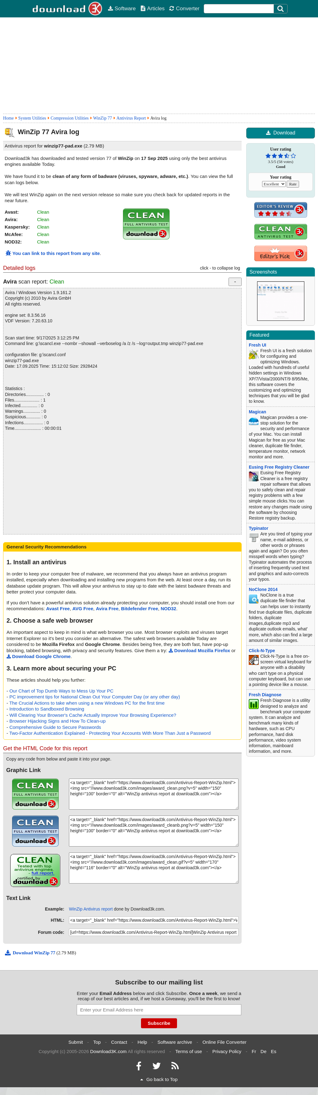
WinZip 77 (102, 118)
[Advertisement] (159, 65)
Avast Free (58, 608)
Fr (254, 1051)
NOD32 (168, 608)
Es (273, 1051)
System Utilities (32, 118)
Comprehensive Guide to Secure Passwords (55, 727)
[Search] (281, 8)
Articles (152, 8)
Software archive (174, 1042)
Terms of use (188, 1051)
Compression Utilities (70, 118)
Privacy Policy (226, 1051)
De (263, 1051)
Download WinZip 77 (31, 952)
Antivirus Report (131, 118)
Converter (184, 8)
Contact (119, 1042)
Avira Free (107, 608)
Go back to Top (159, 1079)
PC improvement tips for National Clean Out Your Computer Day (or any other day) (94, 696)
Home (8, 118)
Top (97, 1042)
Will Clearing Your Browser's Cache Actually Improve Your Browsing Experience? (92, 715)
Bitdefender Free (139, 608)
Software (122, 8)
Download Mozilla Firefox (199, 650)
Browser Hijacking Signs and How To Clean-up (57, 721)
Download (280, 132)
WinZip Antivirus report (91, 908)
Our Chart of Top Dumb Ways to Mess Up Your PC (61, 690)
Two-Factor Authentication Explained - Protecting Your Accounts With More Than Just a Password (110, 733)
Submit (75, 1042)
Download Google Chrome (38, 656)
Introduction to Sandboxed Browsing (46, 708)
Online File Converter (224, 1042)
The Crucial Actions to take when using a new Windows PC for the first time (87, 703)
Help (142, 1042)
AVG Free (82, 608)
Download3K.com (108, 1051)
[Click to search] (281, 8)
